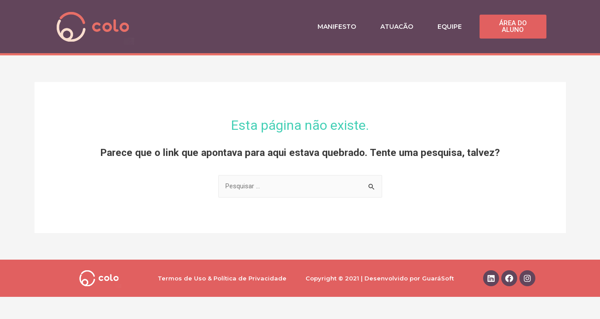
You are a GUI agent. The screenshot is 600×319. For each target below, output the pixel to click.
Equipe (449, 27)
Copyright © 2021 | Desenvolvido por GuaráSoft (380, 278)
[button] (513, 27)
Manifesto (336, 27)
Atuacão (396, 27)
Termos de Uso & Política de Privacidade (222, 278)
